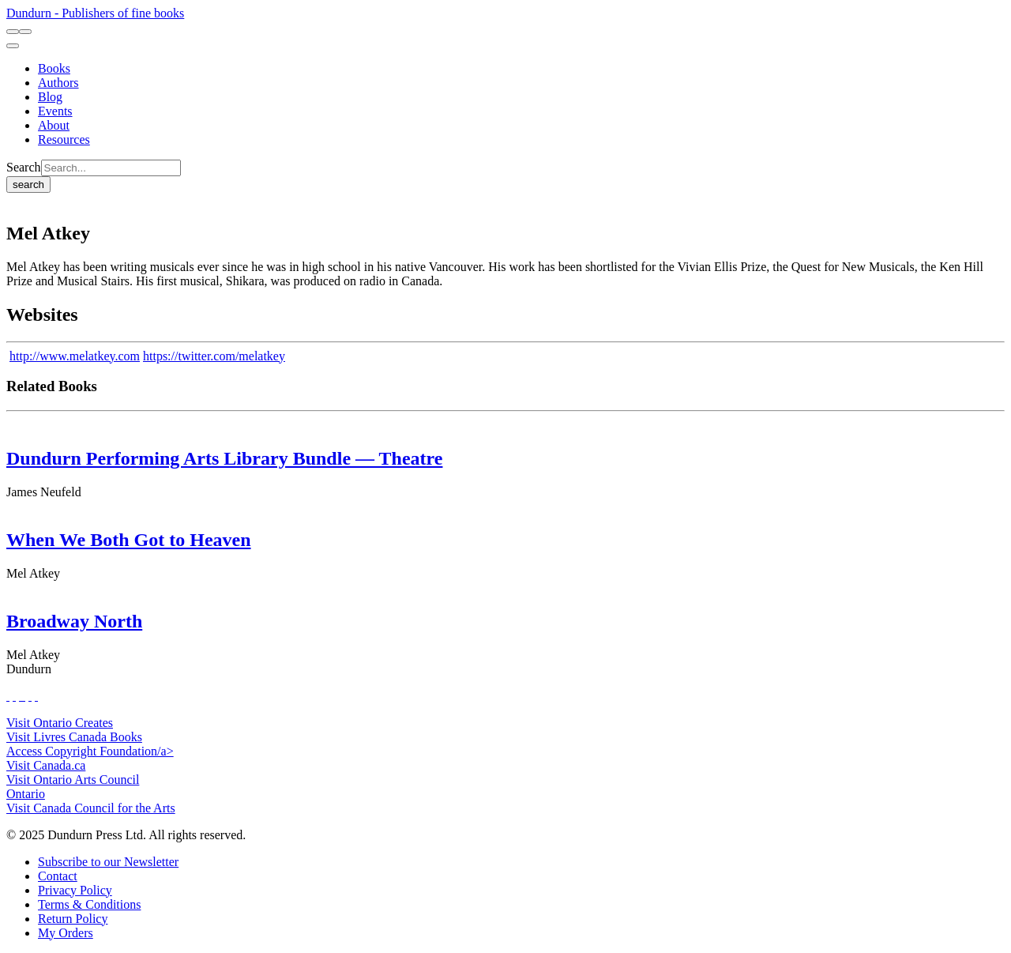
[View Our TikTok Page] (20, 696)
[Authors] (58, 82)
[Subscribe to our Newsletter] (108, 861)
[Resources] (64, 139)
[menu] (12, 45)
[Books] (54, 68)
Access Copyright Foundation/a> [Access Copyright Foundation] (90, 751)
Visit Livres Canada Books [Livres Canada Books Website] (74, 737)
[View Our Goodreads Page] (36, 696)
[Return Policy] (72, 918)
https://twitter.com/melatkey (214, 356)
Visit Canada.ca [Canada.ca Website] (45, 765)
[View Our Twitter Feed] (14, 696)
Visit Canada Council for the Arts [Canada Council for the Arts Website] (90, 808)
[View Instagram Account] (23, 696)
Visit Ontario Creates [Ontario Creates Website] (59, 722)
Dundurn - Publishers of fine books (95, 13)
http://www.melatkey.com (74, 356)
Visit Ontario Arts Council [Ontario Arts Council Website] (72, 779)
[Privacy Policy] (75, 890)
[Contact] (57, 876)
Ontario (25, 793)
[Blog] (50, 97)
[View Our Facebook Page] (7, 696)
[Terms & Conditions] (89, 904)
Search (23, 167)
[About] (54, 125)
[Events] (55, 111)
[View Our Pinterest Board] (30, 696)
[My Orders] (65, 933)
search (28, 184)
